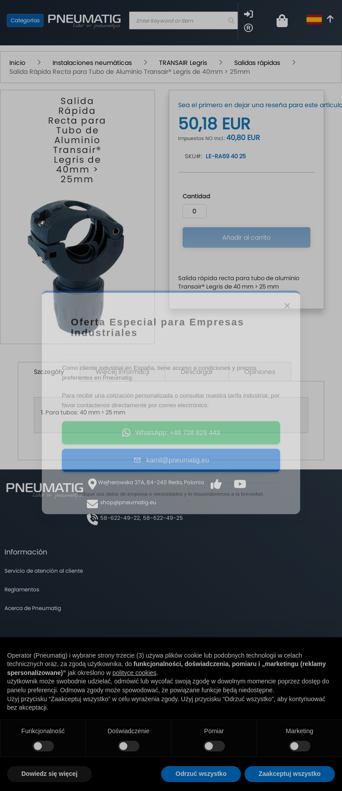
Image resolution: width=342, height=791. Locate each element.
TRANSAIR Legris (183, 62)
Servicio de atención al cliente (43, 570)
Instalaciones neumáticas (92, 62)
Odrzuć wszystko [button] (200, 773)
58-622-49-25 (163, 518)
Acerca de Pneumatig (32, 608)
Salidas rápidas (257, 62)
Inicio (17, 62)
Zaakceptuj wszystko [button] (290, 773)
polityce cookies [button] (135, 672)
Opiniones (259, 371)
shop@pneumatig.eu (128, 502)
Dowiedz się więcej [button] (49, 773)
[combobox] (183, 20)
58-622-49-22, (120, 518)
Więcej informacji (122, 371)
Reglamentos (21, 589)
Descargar (197, 371)
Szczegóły (49, 371)
